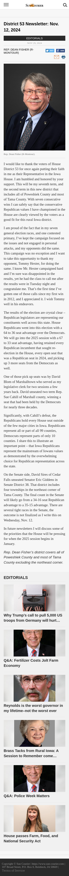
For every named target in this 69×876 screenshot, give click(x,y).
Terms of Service (13, 870)
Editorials (34, 38)
